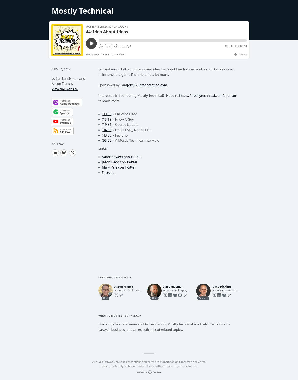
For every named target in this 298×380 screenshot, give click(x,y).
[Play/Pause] (67, 40)
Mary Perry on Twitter (119, 167)
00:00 (107, 114)
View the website (65, 89)
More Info (118, 54)
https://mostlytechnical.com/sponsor (207, 95)
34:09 (107, 130)
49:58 (107, 135)
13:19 (107, 119)
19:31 (107, 124)
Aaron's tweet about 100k (122, 156)
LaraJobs (127, 85)
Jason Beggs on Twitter (120, 162)
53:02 (107, 140)
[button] (173, 40)
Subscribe (92, 54)
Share (105, 54)
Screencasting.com (152, 85)
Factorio (108, 172)
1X (108, 46)
